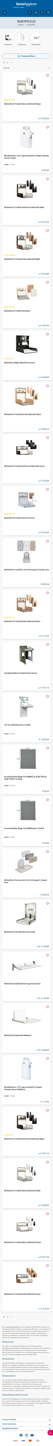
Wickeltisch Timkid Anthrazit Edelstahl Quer (24, 466)
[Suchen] (29, 12)
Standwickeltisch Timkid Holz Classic (20, 673)
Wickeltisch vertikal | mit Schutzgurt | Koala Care (26, 570)
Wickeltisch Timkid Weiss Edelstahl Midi (22, 1191)
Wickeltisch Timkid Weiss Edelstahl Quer (22, 1242)
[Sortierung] (26, 68)
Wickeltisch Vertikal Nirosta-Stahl (19, 932)
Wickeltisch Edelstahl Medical (17, 1035)
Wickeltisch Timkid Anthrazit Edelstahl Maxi (24, 1139)
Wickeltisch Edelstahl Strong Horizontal (22, 984)
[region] (26, 39)
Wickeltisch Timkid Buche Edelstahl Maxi (22, 414)
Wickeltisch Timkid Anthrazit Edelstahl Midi (24, 207)
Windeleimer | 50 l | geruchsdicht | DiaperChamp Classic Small (26, 157)
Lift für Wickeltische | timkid (17, 725)
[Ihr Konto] (42, 12)
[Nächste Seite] (11, 62)
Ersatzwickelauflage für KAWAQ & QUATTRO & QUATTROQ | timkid (25, 778)
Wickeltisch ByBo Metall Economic (19, 363)
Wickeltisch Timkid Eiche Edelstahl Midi (22, 259)
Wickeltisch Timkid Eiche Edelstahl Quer (22, 1294)
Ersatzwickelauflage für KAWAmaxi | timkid (24, 828)
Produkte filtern (26, 56)
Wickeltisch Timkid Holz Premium (19, 518)
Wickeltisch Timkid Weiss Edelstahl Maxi (22, 104)
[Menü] (4, 12)
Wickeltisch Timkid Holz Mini (17, 311)
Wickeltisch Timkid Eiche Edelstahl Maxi (22, 621)
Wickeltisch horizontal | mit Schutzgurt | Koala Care (25, 881)
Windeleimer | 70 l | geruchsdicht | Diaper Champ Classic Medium (23, 1088)
